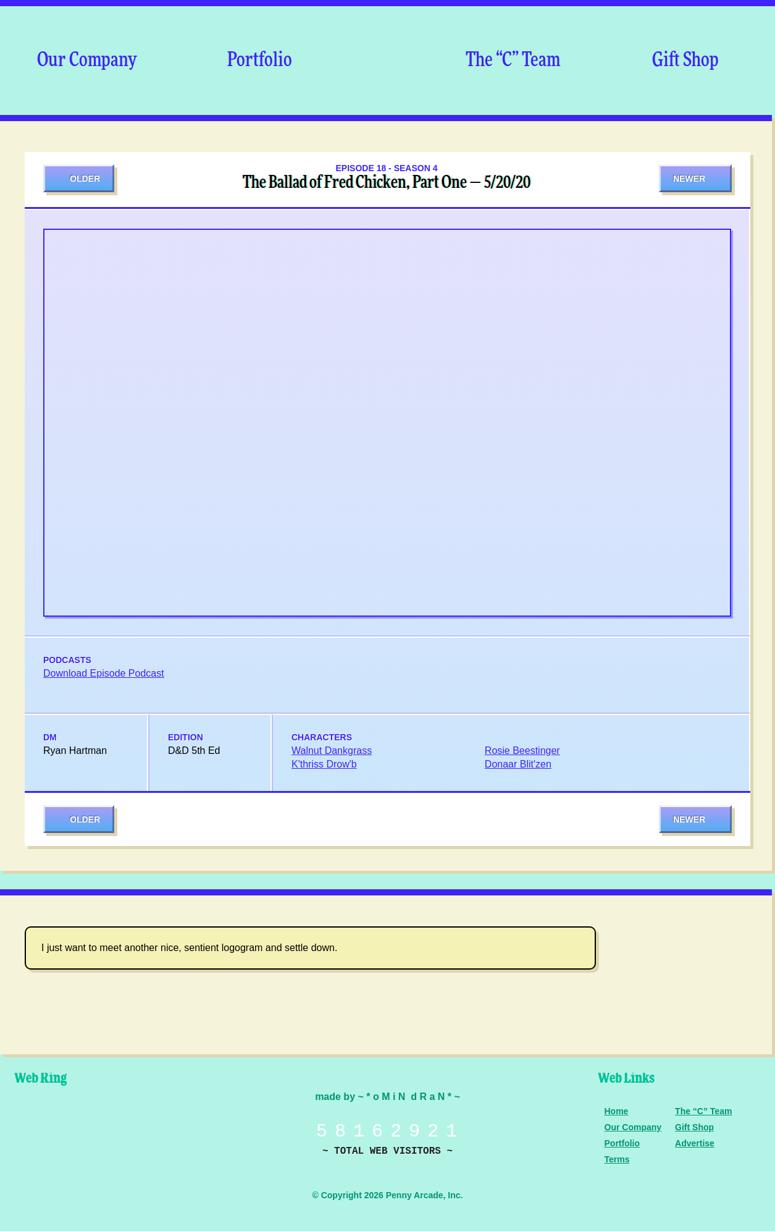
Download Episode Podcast (103, 673)
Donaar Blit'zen (518, 764)
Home (617, 1111)
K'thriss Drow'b (324, 764)
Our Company (86, 60)
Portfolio (259, 60)
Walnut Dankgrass (331, 750)
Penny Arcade (52, 1129)
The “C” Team (513, 60)
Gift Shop (685, 60)
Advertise (694, 1143)
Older (85, 179)
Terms (617, 1159)
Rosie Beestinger (522, 750)
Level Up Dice (138, 1129)
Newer (689, 179)
